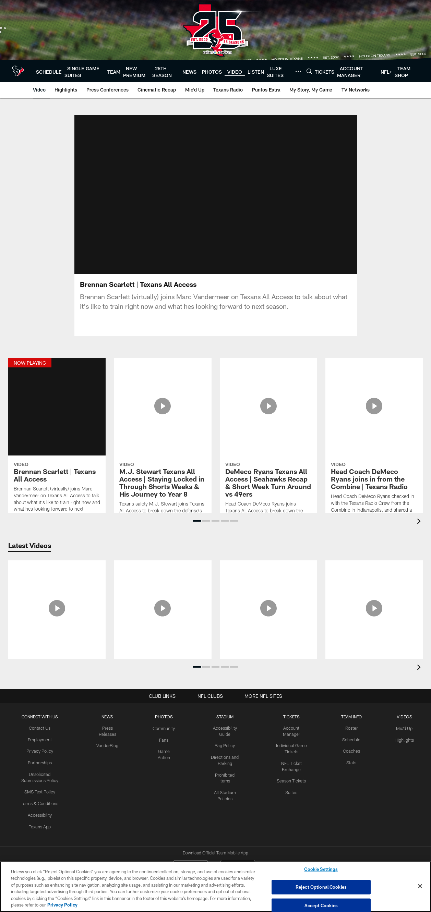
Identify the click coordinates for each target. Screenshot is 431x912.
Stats (352, 761)
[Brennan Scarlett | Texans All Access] (57, 421)
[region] (215, 887)
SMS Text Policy (40, 790)
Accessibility (40, 812)
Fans (164, 739)
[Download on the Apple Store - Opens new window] (190, 839)
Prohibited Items (225, 773)
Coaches (352, 750)
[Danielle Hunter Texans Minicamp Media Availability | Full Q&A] (57, 606)
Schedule (352, 739)
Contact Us (40, 728)
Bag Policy (225, 744)
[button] (197, 521)
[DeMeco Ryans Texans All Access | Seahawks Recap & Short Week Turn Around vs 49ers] (268, 429)
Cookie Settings (321, 870)
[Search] (309, 71)
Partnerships (40, 761)
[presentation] (420, 522)
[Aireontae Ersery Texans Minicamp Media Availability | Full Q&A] (268, 606)
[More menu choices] (298, 71)
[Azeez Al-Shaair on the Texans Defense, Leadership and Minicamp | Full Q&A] (162, 609)
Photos (164, 716)
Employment (40, 739)
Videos (404, 716)
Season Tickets (292, 773)
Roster (352, 728)
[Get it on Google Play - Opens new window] (238, 842)
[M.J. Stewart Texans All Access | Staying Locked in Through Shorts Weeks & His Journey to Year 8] (162, 432)
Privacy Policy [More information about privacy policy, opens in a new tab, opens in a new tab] (62, 905)
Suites (292, 784)
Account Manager (292, 728)
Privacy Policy (40, 750)
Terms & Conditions (40, 801)
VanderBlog (108, 744)
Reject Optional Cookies (321, 887)
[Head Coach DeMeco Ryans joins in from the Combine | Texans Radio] (374, 428)
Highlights (404, 739)
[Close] (420, 886)
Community (164, 728)
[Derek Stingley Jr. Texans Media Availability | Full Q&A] (374, 606)
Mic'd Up (404, 728)
